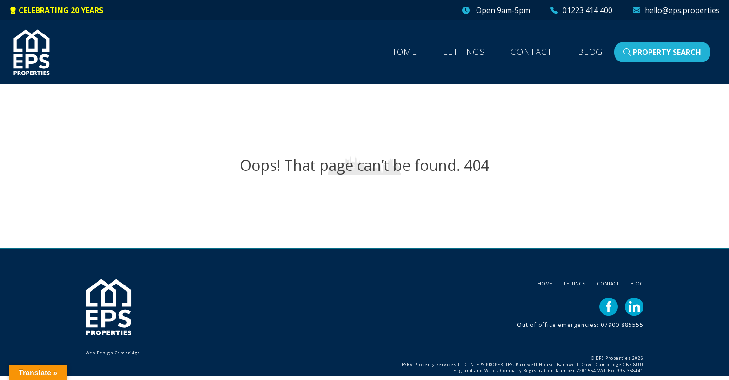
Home (403, 51)
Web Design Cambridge (113, 353)
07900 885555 (622, 325)
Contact (531, 51)
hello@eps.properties (682, 10)
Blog (590, 51)
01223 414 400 (587, 10)
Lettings (464, 51)
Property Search (662, 52)
